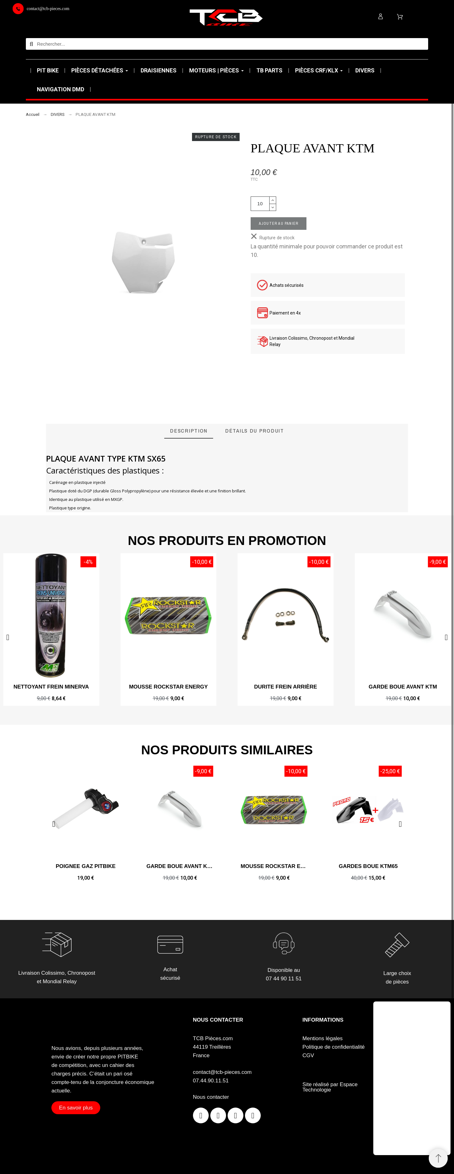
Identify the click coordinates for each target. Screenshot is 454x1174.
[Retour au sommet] (438, 1158)
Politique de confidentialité (333, 1047)
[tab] (188, 431)
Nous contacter (211, 1097)
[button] (7, 637)
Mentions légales (322, 1038)
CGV (308, 1055)
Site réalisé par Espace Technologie (330, 1087)
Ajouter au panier (278, 223)
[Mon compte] (380, 16)
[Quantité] (260, 203)
